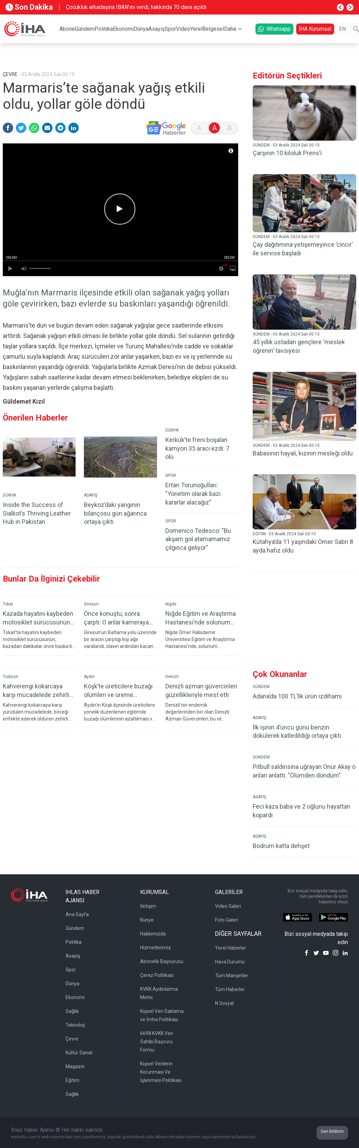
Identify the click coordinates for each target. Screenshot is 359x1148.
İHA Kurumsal (315, 29)
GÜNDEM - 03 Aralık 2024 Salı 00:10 (286, 145)
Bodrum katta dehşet (281, 845)
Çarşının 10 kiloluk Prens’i (287, 153)
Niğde (170, 604)
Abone (67, 29)
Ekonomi (123, 29)
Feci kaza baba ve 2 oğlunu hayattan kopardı (301, 811)
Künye (147, 920)
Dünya (141, 29)
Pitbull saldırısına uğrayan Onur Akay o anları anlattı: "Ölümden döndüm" (304, 771)
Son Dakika (29, 7)
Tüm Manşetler (231, 975)
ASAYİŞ (90, 495)
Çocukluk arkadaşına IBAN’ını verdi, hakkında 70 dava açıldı (136, 7)
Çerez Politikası (157, 975)
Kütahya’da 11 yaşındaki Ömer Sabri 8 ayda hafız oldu (303, 546)
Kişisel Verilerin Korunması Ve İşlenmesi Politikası (161, 1072)
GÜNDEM (261, 686)
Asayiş (156, 29)
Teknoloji (75, 1025)
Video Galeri (228, 906)
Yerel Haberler (230, 948)
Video (183, 29)
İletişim (148, 906)
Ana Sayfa (77, 914)
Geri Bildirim (332, 1131)
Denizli (171, 676)
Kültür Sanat (79, 1052)
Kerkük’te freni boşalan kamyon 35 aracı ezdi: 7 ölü (197, 448)
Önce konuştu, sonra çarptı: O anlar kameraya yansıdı (116, 618)
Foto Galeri (226, 920)
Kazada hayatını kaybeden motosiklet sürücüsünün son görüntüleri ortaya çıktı (39, 618)
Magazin (75, 1066)
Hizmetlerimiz (155, 947)
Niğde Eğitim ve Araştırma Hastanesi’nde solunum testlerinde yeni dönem (200, 618)
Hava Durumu (230, 961)
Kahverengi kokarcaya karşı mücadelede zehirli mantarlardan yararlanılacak (36, 691)
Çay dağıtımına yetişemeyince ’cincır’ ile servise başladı (303, 249)
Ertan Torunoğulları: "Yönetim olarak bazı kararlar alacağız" (193, 493)
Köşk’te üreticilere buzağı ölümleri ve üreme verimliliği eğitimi (118, 691)
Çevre (72, 1039)
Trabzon (10, 676)
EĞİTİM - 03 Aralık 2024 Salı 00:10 (284, 533)
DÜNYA (9, 495)
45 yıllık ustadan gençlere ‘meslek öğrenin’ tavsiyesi (299, 346)
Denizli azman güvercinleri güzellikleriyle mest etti (201, 690)
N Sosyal (224, 1003)
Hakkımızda (153, 934)
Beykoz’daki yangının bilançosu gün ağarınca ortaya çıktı (115, 513)
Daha (230, 29)
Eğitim (72, 1080)
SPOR (170, 475)
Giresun (91, 604)
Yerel (196, 29)
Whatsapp (274, 29)
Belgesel (213, 29)
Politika (104, 29)
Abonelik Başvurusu (161, 961)
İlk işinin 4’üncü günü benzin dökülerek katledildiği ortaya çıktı (297, 732)
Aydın (89, 676)
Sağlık (72, 1011)
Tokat (8, 604)
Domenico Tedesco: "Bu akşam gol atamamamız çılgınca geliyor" (198, 539)
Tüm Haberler (230, 989)
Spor (170, 29)
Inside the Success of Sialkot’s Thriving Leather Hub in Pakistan (37, 513)
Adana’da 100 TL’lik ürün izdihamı (297, 696)
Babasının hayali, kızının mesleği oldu (303, 453)
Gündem (85, 29)
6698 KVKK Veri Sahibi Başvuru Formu (156, 1042)
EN (342, 29)
